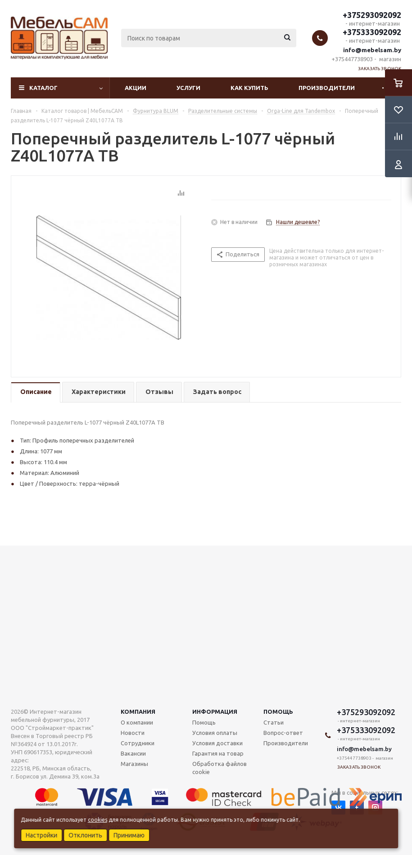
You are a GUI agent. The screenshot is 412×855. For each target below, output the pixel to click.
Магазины (134, 764)
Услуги (188, 88)
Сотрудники (137, 743)
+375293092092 (372, 15)
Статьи (273, 722)
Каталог (43, 88)
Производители (327, 88)
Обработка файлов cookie (219, 768)
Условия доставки (217, 743)
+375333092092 (372, 32)
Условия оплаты (214, 733)
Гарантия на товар (218, 753)
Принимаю (129, 835)
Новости (133, 733)
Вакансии (133, 753)
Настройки (41, 835)
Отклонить (85, 835)
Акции (135, 88)
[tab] (35, 392)
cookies (97, 820)
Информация (214, 711)
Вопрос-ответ (283, 733)
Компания (138, 711)
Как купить (249, 88)
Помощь (278, 711)
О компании (137, 722)
